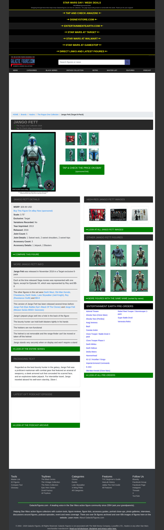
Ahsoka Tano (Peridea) (95, 319)
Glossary (14, 488)
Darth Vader (30, 295)
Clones (75, 479)
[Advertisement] (82, 92)
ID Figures (15, 482)
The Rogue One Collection (48, 114)
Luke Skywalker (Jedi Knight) (50, 295)
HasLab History (108, 482)
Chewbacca (19, 295)
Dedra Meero (91, 352)
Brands (24, 114)
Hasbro (32, 114)
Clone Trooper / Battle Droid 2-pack (98, 335)
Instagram (136, 488)
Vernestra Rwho (124, 322)
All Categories (77, 490)
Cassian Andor (92, 330)
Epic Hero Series (48, 488)
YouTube (136, 496)
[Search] (127, 62)
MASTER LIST (112, 70)
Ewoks (74, 482)
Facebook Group (139, 482)
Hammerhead (91, 356)
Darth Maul (49, 292)
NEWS (15, 70)
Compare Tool (16, 485)
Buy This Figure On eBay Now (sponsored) (33, 211)
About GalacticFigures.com (91, 518)
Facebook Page (138, 485)
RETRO (95, 70)
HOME (15, 114)
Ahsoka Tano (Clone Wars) (96, 315)
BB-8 (37, 298)
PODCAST (147, 70)
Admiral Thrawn (92, 311)
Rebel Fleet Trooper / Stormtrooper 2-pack (133, 312)
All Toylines (46, 493)
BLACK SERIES (51, 70)
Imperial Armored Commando (98, 363)
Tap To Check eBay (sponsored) (29, 128)
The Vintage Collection (50, 482)
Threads (135, 490)
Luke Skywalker (78, 485)
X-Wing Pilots (77, 488)
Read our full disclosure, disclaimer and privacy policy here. (93, 529)
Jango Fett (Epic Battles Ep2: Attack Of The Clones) (37, 307)
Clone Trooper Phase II (95, 340)
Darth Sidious (91, 348)
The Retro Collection (49, 485)
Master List (15, 479)
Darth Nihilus (91, 344)
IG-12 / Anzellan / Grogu (95, 359)
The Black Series (48, 479)
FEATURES (130, 70)
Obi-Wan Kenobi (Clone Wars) (98, 371)
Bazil (88, 326)
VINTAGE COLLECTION (74, 70)
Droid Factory (46, 490)
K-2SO (88, 367)
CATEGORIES (32, 70)
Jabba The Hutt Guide (111, 485)
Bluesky (135, 479)
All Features (107, 488)
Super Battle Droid (125, 318)
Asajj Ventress (92, 323)
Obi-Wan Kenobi (62, 292)
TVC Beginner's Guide (111, 479)
